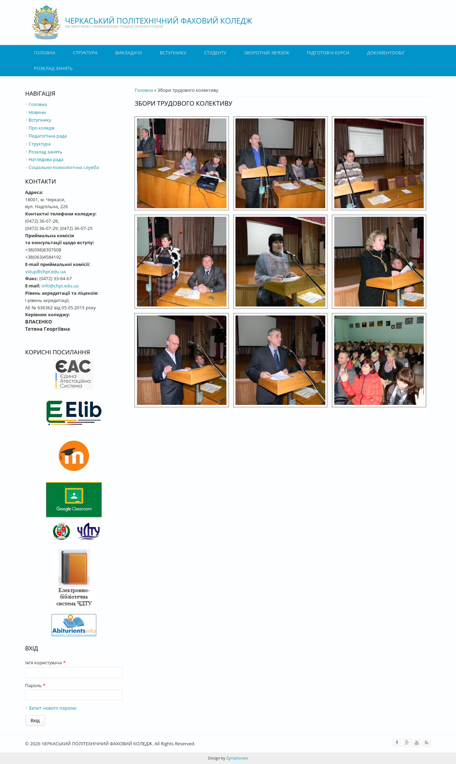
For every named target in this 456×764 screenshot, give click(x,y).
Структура (85, 53)
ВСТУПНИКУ (173, 53)
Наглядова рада (46, 159)
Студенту (215, 53)
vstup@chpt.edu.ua (45, 271)
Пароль (35, 685)
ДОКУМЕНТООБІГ (386, 53)
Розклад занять (53, 68)
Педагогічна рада (48, 136)
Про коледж (42, 128)
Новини (37, 112)
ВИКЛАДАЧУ (128, 53)
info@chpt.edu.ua (60, 286)
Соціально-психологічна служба (64, 167)
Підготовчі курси (328, 53)
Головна (44, 53)
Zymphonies (236, 758)
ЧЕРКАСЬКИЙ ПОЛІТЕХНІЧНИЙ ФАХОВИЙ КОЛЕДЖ (158, 20)
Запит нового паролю (53, 708)
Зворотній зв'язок (266, 53)
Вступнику (40, 120)
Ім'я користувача (45, 662)
